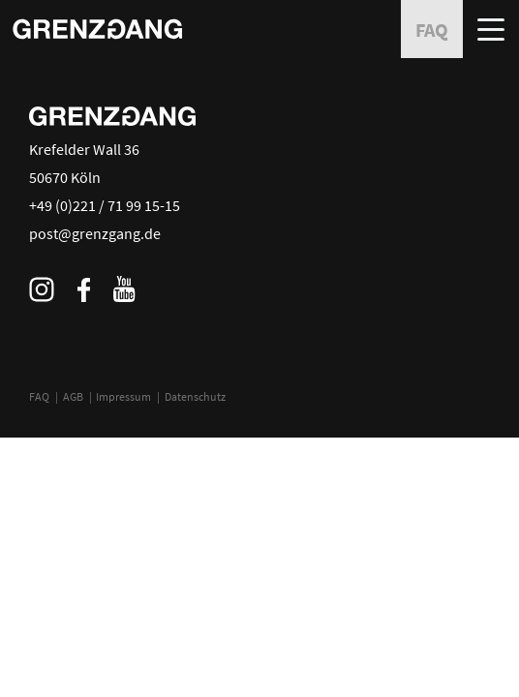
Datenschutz (195, 396)
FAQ (39, 396)
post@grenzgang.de (95, 233)
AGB (73, 396)
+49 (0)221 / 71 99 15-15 (104, 205)
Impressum (123, 396)
